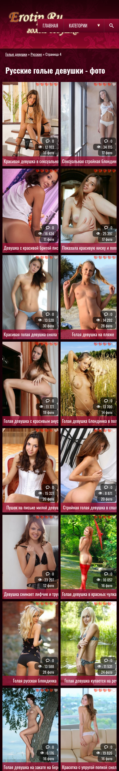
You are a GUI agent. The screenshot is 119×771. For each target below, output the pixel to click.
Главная (50, 25)
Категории (78, 25)
